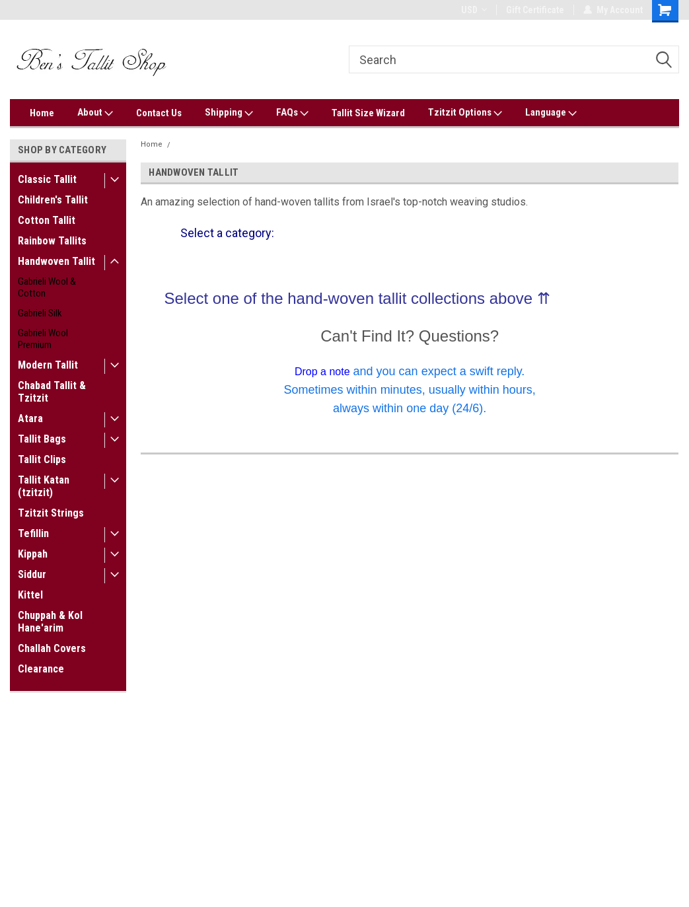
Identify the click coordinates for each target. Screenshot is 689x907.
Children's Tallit (53, 200)
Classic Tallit (47, 179)
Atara (30, 418)
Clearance (41, 669)
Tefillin (33, 533)
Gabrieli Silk (40, 313)
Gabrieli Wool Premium (43, 339)
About (95, 113)
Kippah (33, 554)
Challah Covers (52, 648)
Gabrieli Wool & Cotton (47, 287)
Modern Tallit (48, 365)
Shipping (229, 113)
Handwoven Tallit (56, 261)
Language (551, 113)
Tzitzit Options (465, 113)
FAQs (292, 113)
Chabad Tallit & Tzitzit (52, 391)
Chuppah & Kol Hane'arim (50, 621)
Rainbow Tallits (52, 241)
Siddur (32, 574)
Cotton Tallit (46, 220)
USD (474, 10)
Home (42, 113)
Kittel (30, 595)
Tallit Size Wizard (368, 113)
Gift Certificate (535, 10)
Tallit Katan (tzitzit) (43, 486)
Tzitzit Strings (51, 513)
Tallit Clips (42, 459)
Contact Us (159, 113)
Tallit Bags (42, 439)
